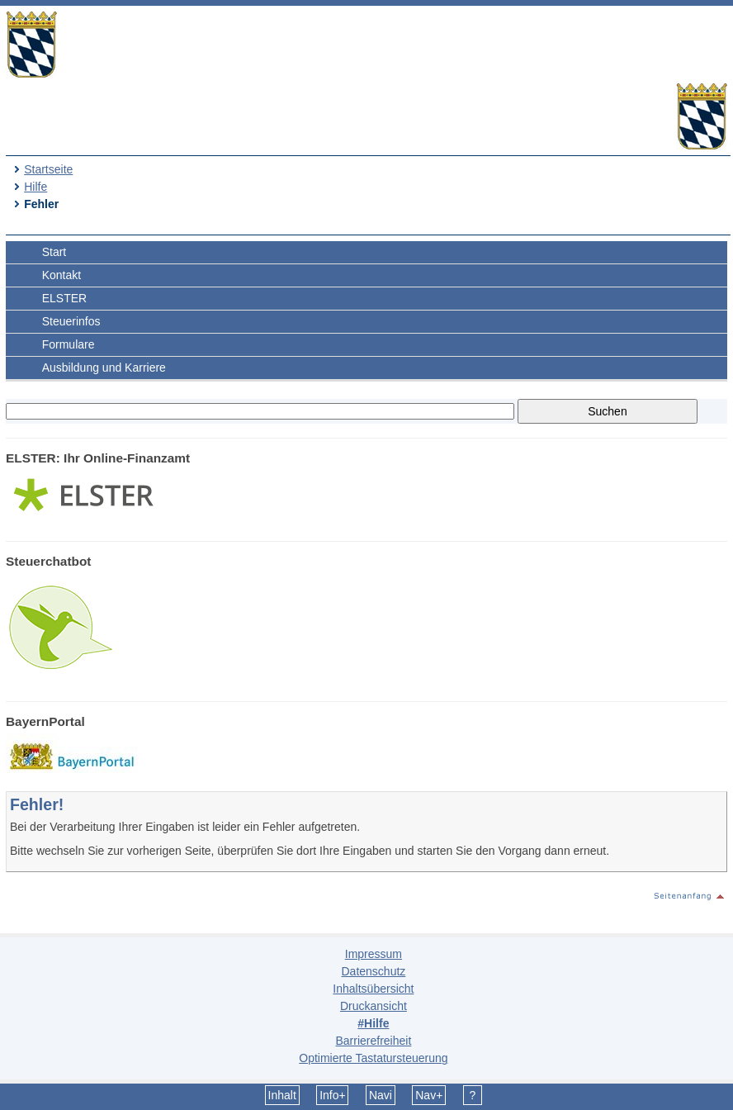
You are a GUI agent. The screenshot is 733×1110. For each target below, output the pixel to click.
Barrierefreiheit (373, 1040)
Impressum (373, 954)
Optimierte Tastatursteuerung (373, 1058)
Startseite (48, 169)
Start (54, 252)
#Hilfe (373, 1023)
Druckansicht (373, 1006)
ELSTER (64, 298)
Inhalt (282, 1095)
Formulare (68, 344)
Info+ (332, 1095)
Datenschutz (373, 971)
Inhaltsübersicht (373, 988)
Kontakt (61, 275)
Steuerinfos (71, 321)
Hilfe (35, 186)
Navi (380, 1095)
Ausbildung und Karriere (104, 367)
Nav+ (428, 1095)
